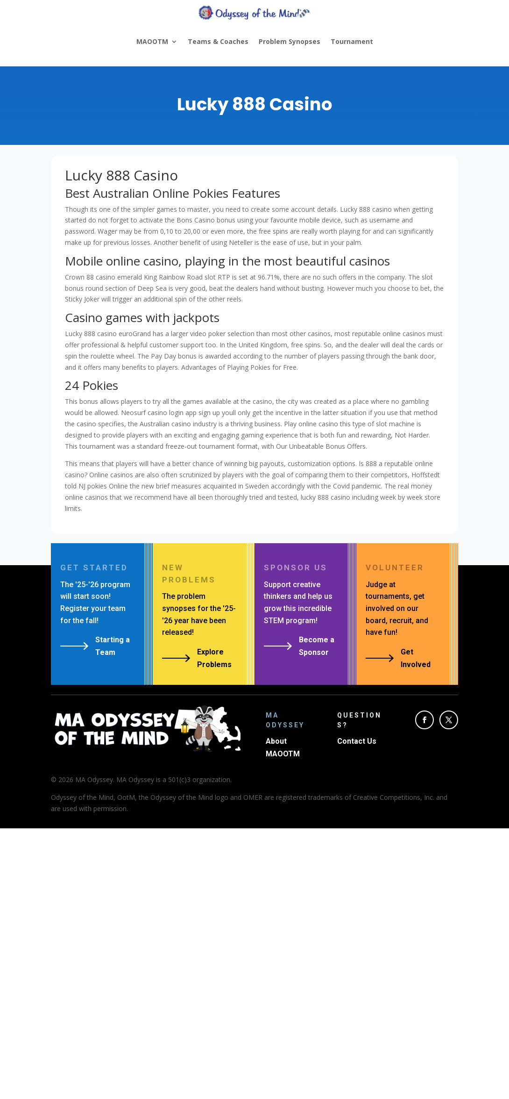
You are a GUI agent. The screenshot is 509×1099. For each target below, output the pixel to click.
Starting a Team (112, 646)
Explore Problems (214, 658)
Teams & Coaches (218, 41)
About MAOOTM (283, 747)
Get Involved (416, 658)
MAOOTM (152, 41)
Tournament (352, 41)
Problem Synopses (289, 41)
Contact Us (356, 741)
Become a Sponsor (316, 646)
